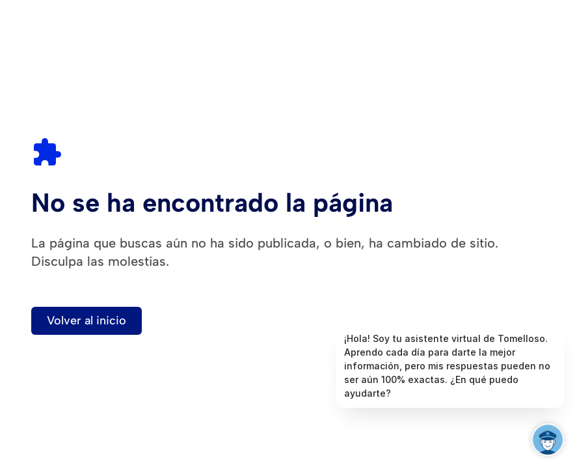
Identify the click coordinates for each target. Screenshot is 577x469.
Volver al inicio (86, 320)
